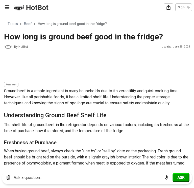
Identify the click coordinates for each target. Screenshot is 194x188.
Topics (13, 24)
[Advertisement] (96, 66)
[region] (97, 91)
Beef (28, 24)
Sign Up (184, 7)
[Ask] (181, 177)
